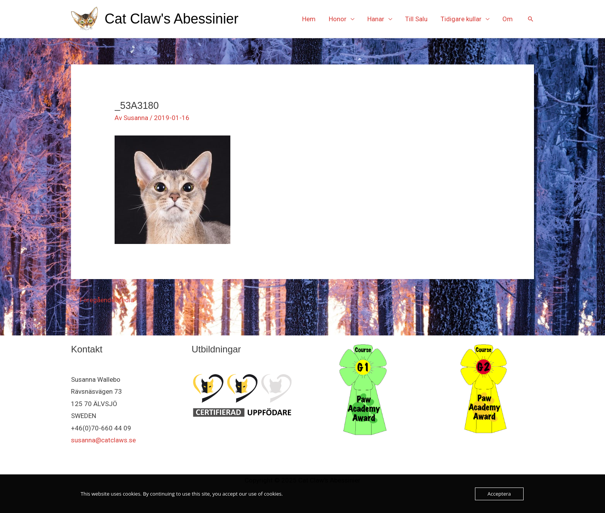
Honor (337, 19)
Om (507, 19)
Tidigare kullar (461, 19)
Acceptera (499, 493)
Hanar (375, 19)
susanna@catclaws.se (103, 440)
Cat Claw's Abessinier (171, 19)
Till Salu (416, 19)
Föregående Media (103, 300)
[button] (530, 18)
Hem (309, 19)
